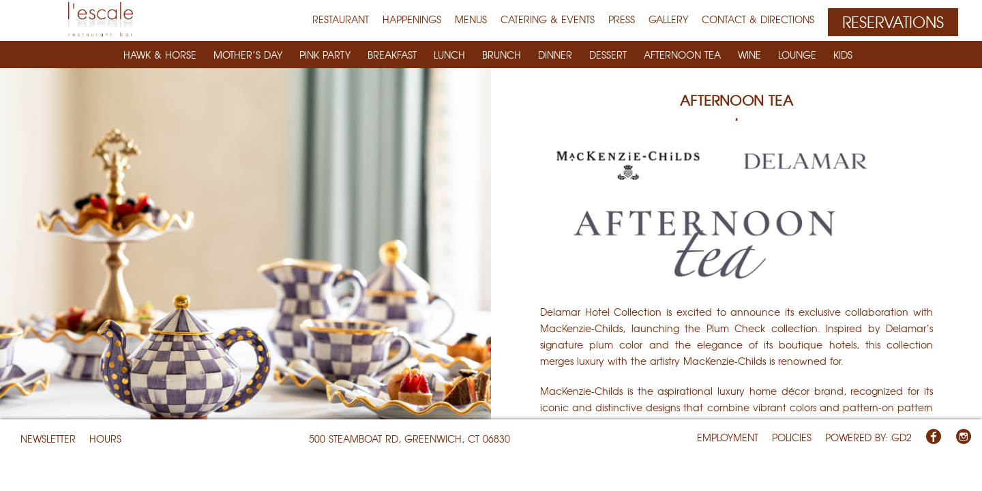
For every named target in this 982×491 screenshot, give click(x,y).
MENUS (471, 19)
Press (621, 19)
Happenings (412, 19)
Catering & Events (548, 19)
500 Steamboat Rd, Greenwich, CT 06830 (409, 438)
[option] (245, 245)
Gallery (668, 19)
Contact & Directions (758, 19)
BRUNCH (501, 54)
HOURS (105, 438)
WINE (749, 54)
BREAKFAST (392, 54)
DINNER (555, 54)
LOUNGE (797, 54)
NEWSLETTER (48, 438)
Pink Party (325, 54)
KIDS (842, 54)
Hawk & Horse (159, 54)
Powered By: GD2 (868, 437)
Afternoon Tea (682, 54)
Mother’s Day (247, 54)
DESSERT (608, 54)
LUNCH (449, 54)
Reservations (893, 22)
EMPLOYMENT (727, 437)
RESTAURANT (340, 19)
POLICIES (792, 437)
